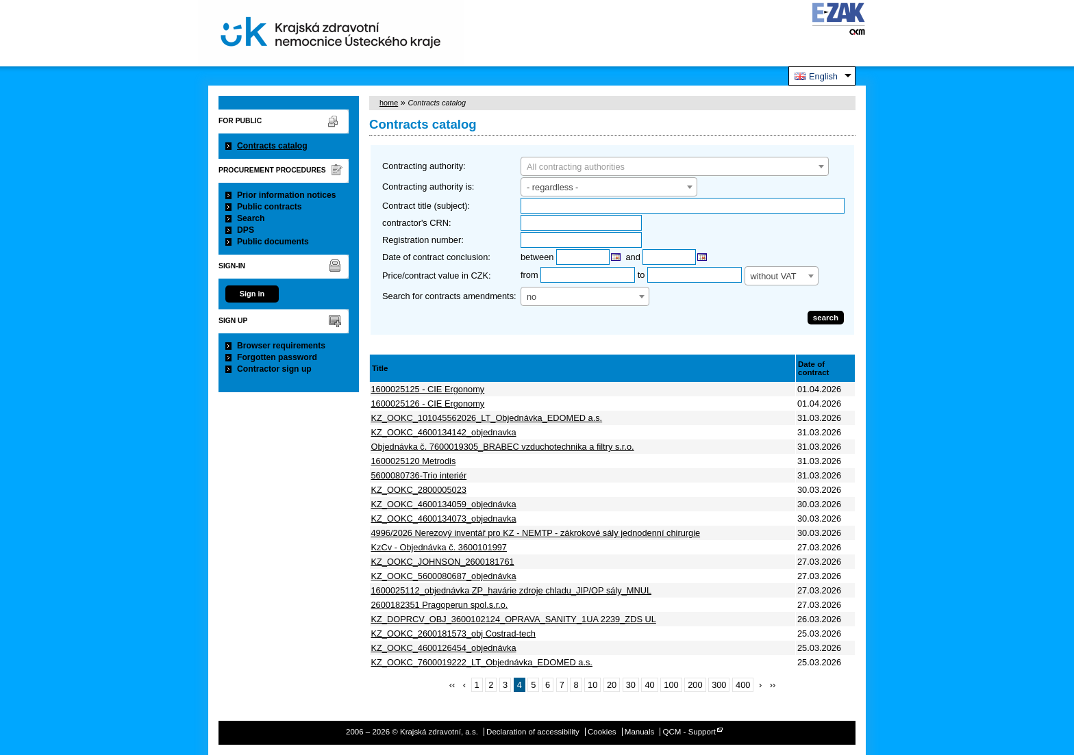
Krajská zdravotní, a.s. (331, 33)
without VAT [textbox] (774, 276)
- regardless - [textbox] (552, 187)
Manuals (640, 732)
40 (649, 685)
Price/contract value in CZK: (436, 275)
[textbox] (674, 167)
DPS (245, 230)
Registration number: (423, 240)
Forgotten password (277, 357)
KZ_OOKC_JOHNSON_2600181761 (442, 561)
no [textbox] (531, 297)
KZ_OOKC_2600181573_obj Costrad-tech (453, 633)
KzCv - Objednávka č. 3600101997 (439, 547)
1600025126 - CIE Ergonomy (428, 403)
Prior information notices (286, 195)
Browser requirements (281, 345)
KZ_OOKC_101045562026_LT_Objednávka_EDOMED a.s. (487, 418)
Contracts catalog (272, 146)
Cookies (602, 732)
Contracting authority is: (428, 186)
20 (611, 685)
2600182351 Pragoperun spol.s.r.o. (439, 605)
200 (695, 685)
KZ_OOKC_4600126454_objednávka (443, 648)
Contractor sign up (274, 369)
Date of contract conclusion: (436, 257)
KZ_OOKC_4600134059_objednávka (443, 504)
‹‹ (452, 685)
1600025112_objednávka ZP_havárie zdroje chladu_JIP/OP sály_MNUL (511, 590)
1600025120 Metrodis (413, 461)
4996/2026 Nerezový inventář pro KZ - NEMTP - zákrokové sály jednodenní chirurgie (536, 533)
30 (631, 685)
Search (251, 218)
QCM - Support (689, 732)
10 (592, 685)
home (388, 103)
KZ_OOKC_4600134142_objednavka (443, 432)
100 (671, 685)
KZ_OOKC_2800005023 (418, 490)
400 (743, 685)
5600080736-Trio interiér (419, 475)
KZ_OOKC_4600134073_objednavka (443, 518)
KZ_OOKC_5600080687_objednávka (443, 576)
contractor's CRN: (416, 223)
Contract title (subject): (426, 206)
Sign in (252, 294)
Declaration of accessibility (532, 732)
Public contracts (269, 207)
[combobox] (675, 166)
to (641, 275)
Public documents (273, 241)
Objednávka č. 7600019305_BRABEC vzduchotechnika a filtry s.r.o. (502, 447)
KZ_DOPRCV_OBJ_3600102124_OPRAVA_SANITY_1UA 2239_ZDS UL (513, 619)
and (633, 257)
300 (719, 685)
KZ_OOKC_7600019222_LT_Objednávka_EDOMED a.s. (481, 662)
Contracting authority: (424, 166)
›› (773, 685)
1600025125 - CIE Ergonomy (428, 389)
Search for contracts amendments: (449, 296)
